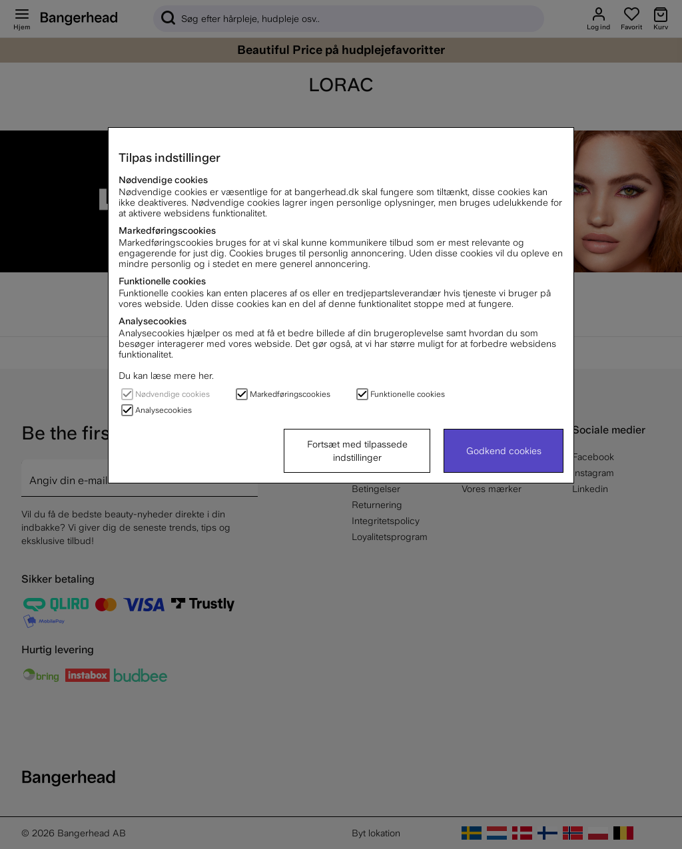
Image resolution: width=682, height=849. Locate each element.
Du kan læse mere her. (166, 375)
